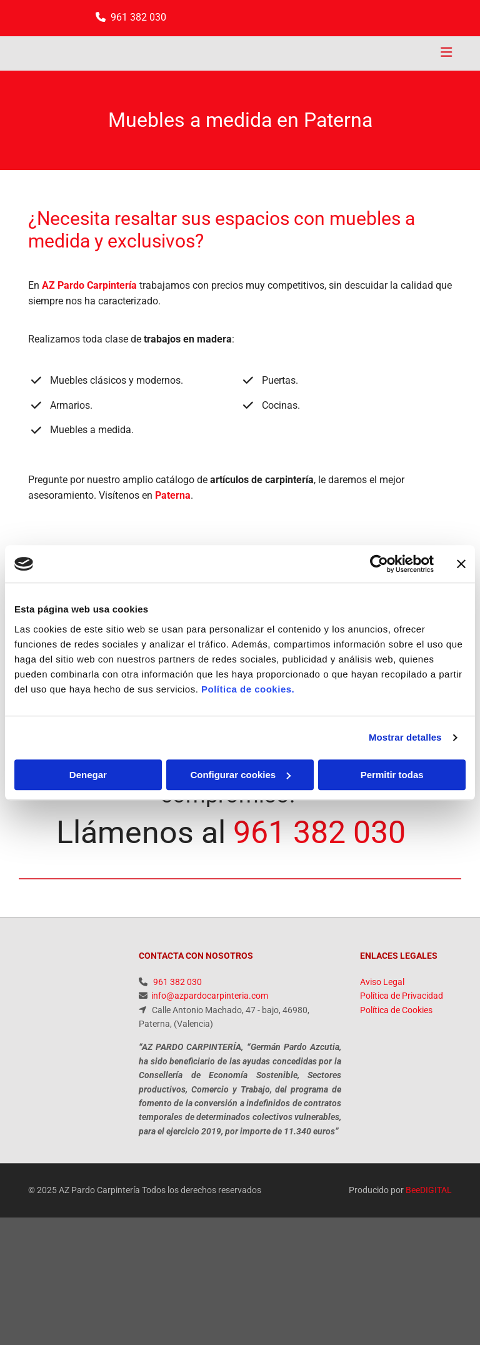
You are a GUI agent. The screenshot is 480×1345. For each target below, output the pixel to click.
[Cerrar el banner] (461, 563)
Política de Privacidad (401, 996)
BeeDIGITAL (429, 1190)
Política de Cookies (396, 1010)
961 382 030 (138, 17)
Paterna (173, 495)
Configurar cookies (240, 774)
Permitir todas (392, 774)
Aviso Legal (382, 982)
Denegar (88, 774)
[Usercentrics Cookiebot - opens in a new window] (379, 563)
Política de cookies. (247, 689)
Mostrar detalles (405, 737)
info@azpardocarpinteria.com (209, 996)
